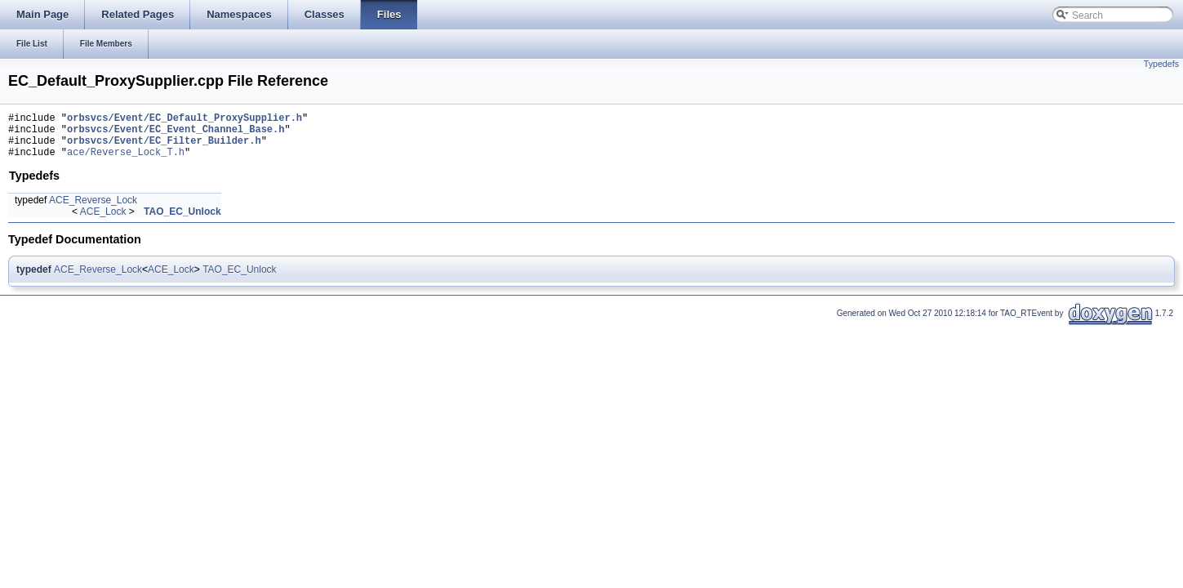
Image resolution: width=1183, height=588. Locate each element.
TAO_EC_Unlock (182, 221)
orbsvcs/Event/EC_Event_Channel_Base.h (175, 133)
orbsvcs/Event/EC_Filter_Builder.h (164, 147)
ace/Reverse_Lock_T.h (126, 161)
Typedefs (1161, 64)
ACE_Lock (103, 221)
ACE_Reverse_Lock (93, 210)
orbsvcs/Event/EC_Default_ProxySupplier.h (184, 120)
